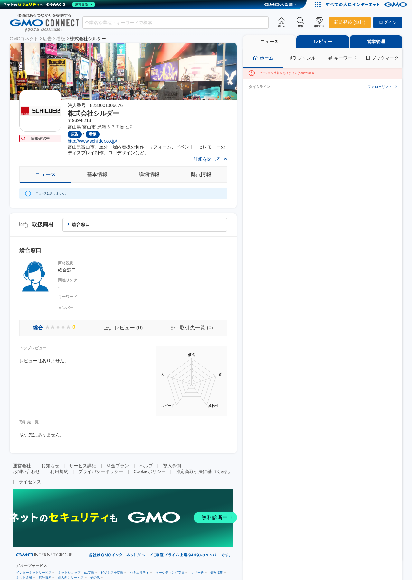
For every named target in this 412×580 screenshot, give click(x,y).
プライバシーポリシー (100, 471)
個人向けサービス (71, 577)
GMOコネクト (24, 38)
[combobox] (175, 22)
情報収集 (216, 572)
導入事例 (172, 465)
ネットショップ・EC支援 (76, 572)
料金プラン (118, 465)
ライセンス (30, 481)
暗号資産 (45, 577)
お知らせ (50, 465)
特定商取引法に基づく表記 (203, 471)
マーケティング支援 (169, 572)
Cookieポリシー (150, 471)
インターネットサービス (34, 572)
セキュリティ (139, 572)
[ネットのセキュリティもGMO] (49, 4)
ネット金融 (24, 577)
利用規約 (59, 471)
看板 (60, 38)
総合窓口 (81, 224)
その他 (95, 577)
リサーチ (197, 572)
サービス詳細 (82, 465)
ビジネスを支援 (112, 572)
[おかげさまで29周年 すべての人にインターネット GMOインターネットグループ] (367, 4)
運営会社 (22, 465)
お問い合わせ (26, 471)
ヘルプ (146, 465)
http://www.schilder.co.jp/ (92, 141)
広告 (47, 38)
